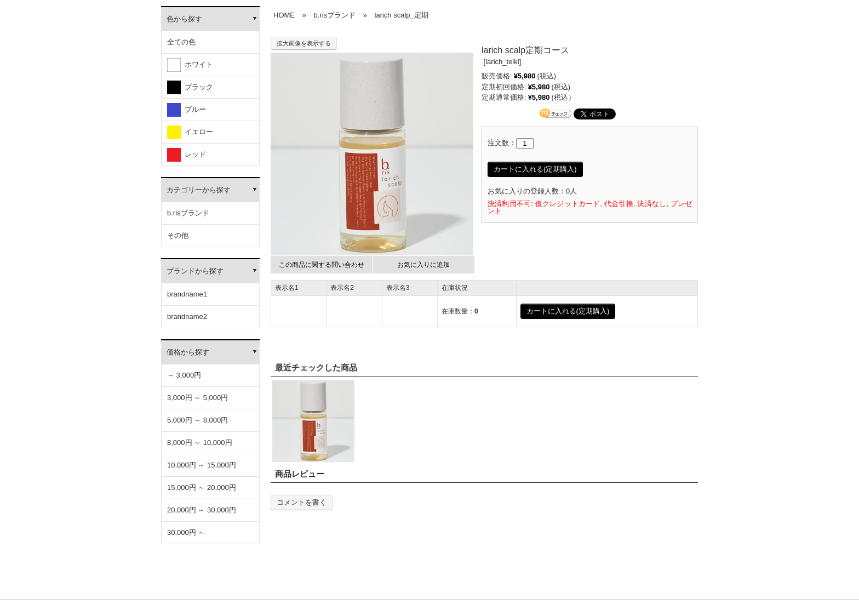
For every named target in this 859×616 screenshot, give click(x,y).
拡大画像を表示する (304, 43)
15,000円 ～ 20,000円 (201, 487)
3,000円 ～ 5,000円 (197, 397)
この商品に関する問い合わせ (321, 265)
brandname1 (187, 294)
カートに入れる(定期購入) (535, 169)
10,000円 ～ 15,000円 (201, 465)
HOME (284, 15)
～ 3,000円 (184, 375)
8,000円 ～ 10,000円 (199, 442)
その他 (177, 235)
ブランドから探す (195, 271)
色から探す (184, 19)
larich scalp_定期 (401, 15)
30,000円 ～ (186, 532)
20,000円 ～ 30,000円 (201, 510)
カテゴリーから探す (199, 190)
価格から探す (188, 352)
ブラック (190, 87)
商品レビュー (299, 473)
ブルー (186, 110)
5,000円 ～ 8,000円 (197, 420)
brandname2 (187, 316)
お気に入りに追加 (423, 265)
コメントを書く (302, 502)
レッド (186, 155)
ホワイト (190, 65)
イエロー (190, 132)
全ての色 (181, 42)
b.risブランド (188, 213)
